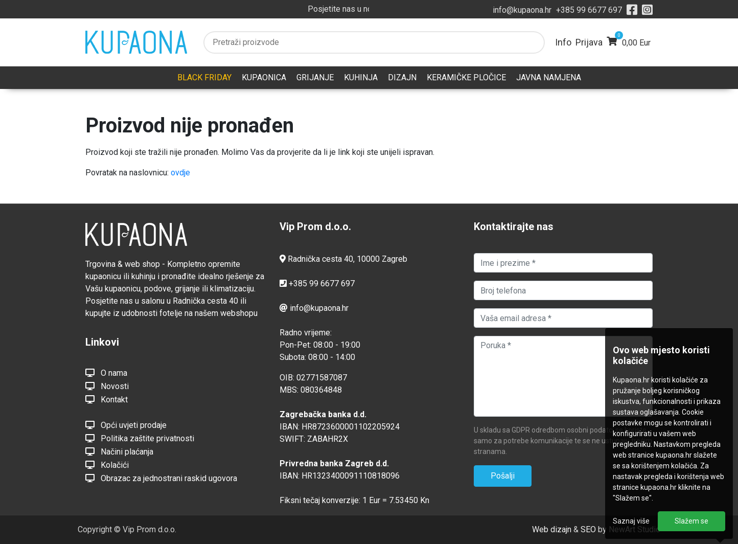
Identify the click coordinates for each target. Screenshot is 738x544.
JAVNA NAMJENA (548, 77)
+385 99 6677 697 (589, 10)
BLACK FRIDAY (204, 77)
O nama (106, 373)
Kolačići (107, 465)
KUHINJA (361, 77)
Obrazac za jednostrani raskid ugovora (161, 478)
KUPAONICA (264, 77)
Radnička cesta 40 (320, 259)
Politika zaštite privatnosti (139, 438)
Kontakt (106, 399)
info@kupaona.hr (522, 10)
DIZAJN (402, 77)
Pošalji (503, 476)
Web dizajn (551, 529)
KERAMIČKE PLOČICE (466, 77)
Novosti (107, 386)
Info (563, 42)
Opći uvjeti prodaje (126, 425)
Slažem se (691, 521)
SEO (588, 529)
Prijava (589, 42)
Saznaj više (631, 521)
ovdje (180, 172)
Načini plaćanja (119, 451)
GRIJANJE (315, 77)
